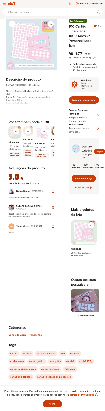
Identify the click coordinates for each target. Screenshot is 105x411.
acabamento (17, 361)
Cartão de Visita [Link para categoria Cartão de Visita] (17, 335)
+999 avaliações (89, 166)
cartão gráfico (36, 361)
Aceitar (52, 403)
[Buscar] (53, 12)
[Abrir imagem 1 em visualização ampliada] (31, 44)
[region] (84, 238)
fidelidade (70, 369)
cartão (13, 353)
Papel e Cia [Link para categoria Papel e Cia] (35, 335)
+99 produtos (77, 166)
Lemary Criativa (87, 148)
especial (74, 353)
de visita (27, 353)
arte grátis (55, 361)
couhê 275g (85, 361)
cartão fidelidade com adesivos (54, 377)
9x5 (63, 353)
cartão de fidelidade (21, 377)
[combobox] (6, 12)
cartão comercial (46, 353)
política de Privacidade (83, 394)
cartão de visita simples (23, 369)
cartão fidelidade (50, 369)
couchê (70, 361)
